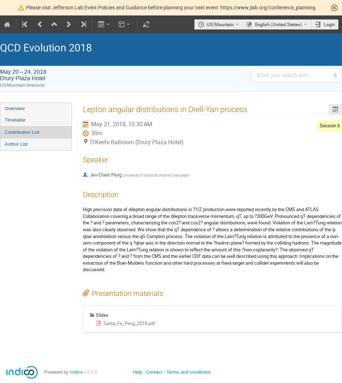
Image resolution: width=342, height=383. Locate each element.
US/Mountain (220, 24)
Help (137, 372)
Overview (15, 108)
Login (329, 24)
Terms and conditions (188, 372)
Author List (16, 144)
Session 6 (330, 125)
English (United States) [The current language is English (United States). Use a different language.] (278, 24)
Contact (154, 372)
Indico (76, 372)
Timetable (15, 120)
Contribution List (22, 132)
